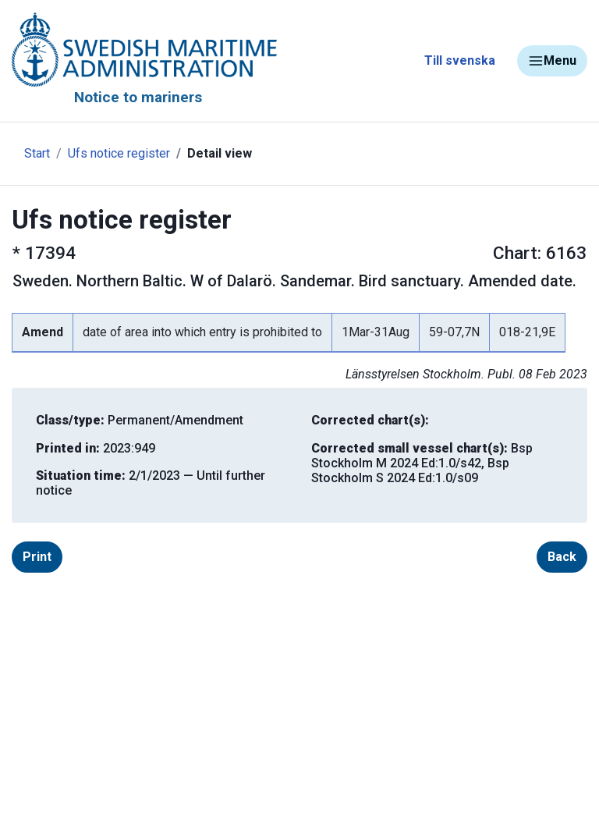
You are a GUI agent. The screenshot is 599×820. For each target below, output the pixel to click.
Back (562, 556)
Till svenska (459, 60)
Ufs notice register (119, 153)
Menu (552, 61)
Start (37, 153)
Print (37, 556)
